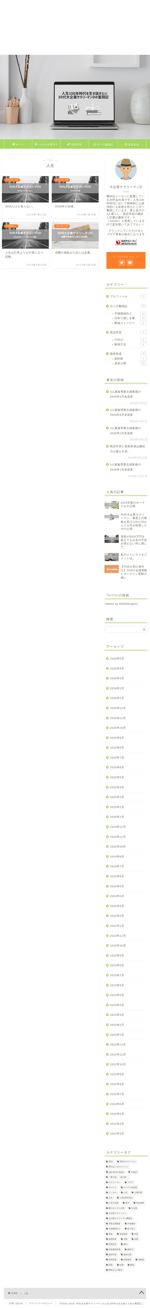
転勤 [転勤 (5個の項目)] (110, 1265)
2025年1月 (117, 816)
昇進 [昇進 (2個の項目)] (110, 1234)
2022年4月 (117, 1123)
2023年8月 (117, 965)
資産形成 (132, 144)
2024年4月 (117, 896)
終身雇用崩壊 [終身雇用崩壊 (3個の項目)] (114, 1249)
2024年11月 (118, 836)
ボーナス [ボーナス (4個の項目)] (112, 1187)
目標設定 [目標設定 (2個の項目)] (112, 1244)
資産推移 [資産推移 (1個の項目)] (127, 1260)
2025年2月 (117, 807)
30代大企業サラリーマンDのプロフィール (46, 145)
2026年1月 (117, 698)
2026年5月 (117, 658)
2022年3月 (117, 1133)
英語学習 (74, 144)
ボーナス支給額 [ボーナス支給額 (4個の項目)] (130, 1187)
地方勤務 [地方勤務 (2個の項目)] (140, 1203)
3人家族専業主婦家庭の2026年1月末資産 (125, 467)
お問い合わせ (16, 1303)
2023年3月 (117, 1014)
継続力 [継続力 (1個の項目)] (130, 1249)
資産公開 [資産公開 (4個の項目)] (127, 1254)
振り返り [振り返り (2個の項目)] (131, 1229)
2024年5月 (117, 886)
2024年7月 (117, 866)
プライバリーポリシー (41, 1303)
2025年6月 (117, 767)
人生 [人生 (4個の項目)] (110, 1198)
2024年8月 (117, 856)
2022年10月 (118, 1064)
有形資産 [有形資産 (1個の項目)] (123, 1234)
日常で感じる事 (130, 318)
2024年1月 (117, 925)
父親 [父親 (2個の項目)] (125, 1239)
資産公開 (130, 363)
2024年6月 (117, 876)
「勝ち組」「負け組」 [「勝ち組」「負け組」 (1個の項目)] (118, 1177)
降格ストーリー (130, 323)
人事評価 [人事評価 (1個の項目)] (138, 1193)
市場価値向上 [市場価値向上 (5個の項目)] (114, 1229)
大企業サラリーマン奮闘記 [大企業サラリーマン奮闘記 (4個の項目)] (120, 1218)
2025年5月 (117, 777)
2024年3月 (117, 906)
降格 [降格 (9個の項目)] (132, 1265)
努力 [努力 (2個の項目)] (127, 1203)
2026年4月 (117, 668)
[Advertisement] (75, 27)
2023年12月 (118, 935)
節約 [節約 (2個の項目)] (125, 1244)
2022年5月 (117, 1113)
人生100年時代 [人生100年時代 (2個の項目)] (126, 1198)
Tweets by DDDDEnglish (121, 603)
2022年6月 (117, 1104)
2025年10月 (118, 727)
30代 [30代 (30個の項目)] (111, 1161)
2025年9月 (117, 737)
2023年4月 (117, 1005)
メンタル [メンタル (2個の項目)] (112, 1193)
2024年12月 (118, 826)
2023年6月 (117, 985)
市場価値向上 (130, 314)
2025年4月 (117, 787)
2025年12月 (118, 708)
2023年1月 (117, 1034)
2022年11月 (118, 1054)
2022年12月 (118, 1044)
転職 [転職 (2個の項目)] (121, 1265)
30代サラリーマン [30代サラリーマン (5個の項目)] (128, 1161)
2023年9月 (117, 955)
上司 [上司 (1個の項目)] (125, 1193)
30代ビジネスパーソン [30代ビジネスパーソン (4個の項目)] (119, 1167)
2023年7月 (117, 975)
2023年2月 (117, 1024)
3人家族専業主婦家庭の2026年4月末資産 (125, 394)
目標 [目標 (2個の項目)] (136, 1239)
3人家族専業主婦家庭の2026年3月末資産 (125, 412)
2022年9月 (117, 1074)
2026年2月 (117, 688)
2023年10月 (118, 945)
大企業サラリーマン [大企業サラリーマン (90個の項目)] (117, 1213)
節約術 (130, 359)
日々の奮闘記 (103, 144)
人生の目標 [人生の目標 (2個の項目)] (113, 1203)
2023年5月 (117, 995)
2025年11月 (118, 718)
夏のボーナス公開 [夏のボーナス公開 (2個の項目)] (116, 1208)
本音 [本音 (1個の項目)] (136, 1234)
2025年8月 (117, 747)
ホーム (18, 144)
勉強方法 (130, 344)
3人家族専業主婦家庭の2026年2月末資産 (125, 431)
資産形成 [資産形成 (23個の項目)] (112, 1260)
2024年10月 (118, 846)
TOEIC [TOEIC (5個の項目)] (134, 1172)
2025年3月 (117, 797)
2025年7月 (117, 757)
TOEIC (130, 340)
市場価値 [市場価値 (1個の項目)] (131, 1224)
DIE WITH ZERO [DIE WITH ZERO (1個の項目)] (116, 1172)
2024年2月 (117, 915)
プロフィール (128, 296)
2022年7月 (117, 1094)
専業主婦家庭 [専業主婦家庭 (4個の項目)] (114, 1224)
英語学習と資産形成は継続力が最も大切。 (127, 449)
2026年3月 (117, 678)
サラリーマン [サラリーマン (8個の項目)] (114, 1182)
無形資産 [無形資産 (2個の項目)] (112, 1239)
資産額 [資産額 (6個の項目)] (141, 1260)
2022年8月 (117, 1084)
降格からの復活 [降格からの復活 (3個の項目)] (115, 1270)
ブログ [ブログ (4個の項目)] (130, 1182)
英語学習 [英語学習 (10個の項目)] (112, 1254)
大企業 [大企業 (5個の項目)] (134, 1208)
